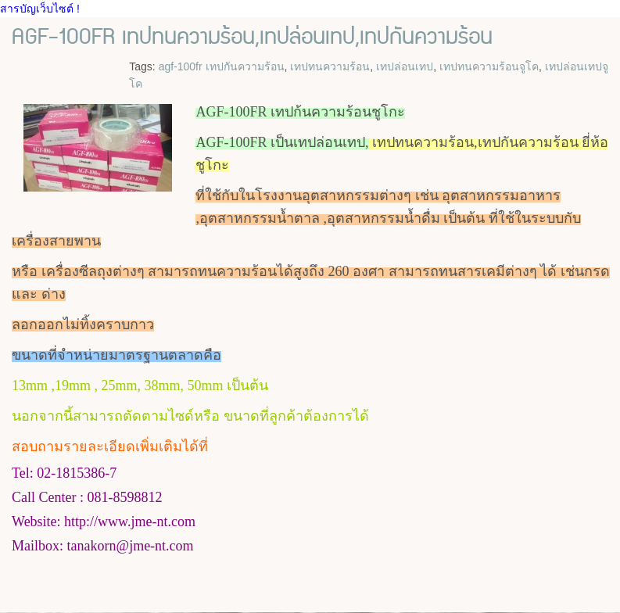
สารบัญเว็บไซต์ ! (40, 8)
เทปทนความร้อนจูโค (489, 66)
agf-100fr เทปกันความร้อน (222, 66)
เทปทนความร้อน (330, 66)
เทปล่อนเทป (404, 66)
